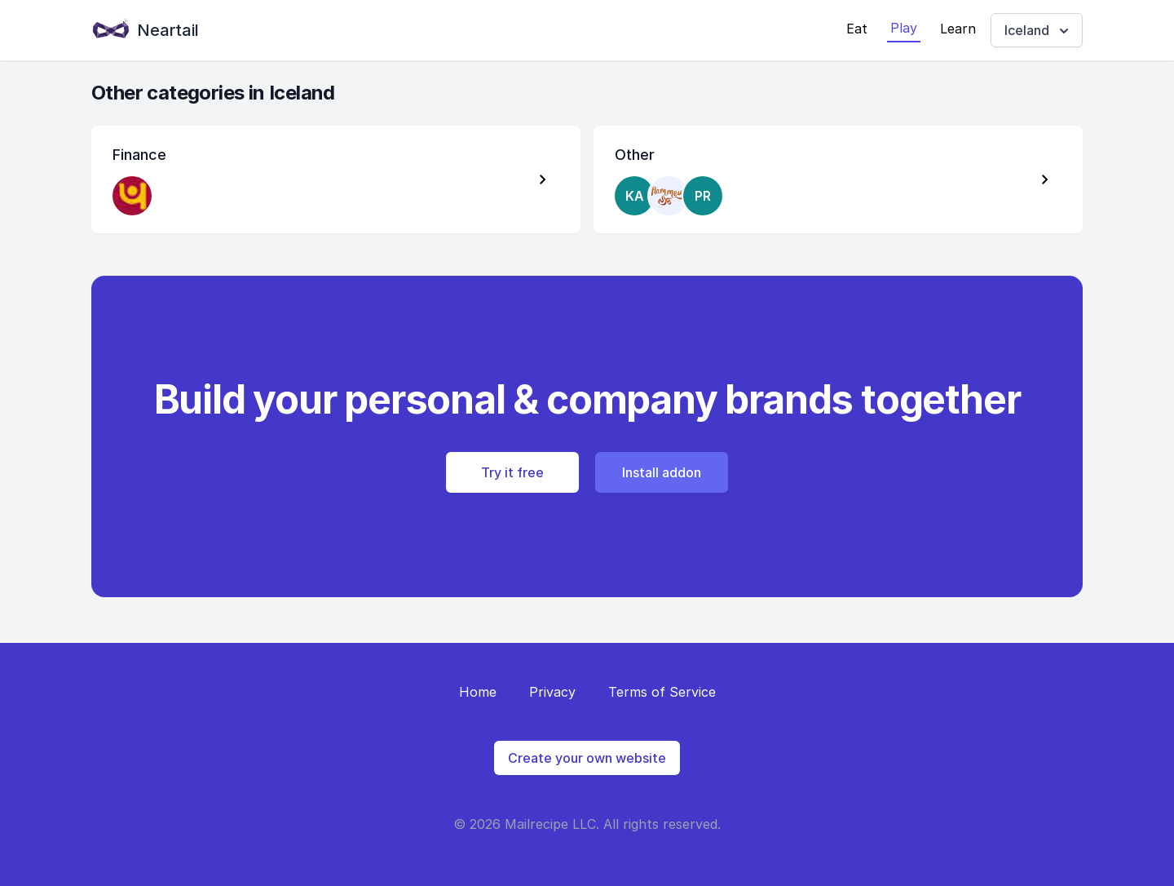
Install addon (661, 472)
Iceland (1038, 30)
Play (903, 28)
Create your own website (587, 758)
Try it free (512, 472)
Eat (856, 28)
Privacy (552, 692)
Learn (958, 28)
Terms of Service (662, 692)
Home (478, 692)
